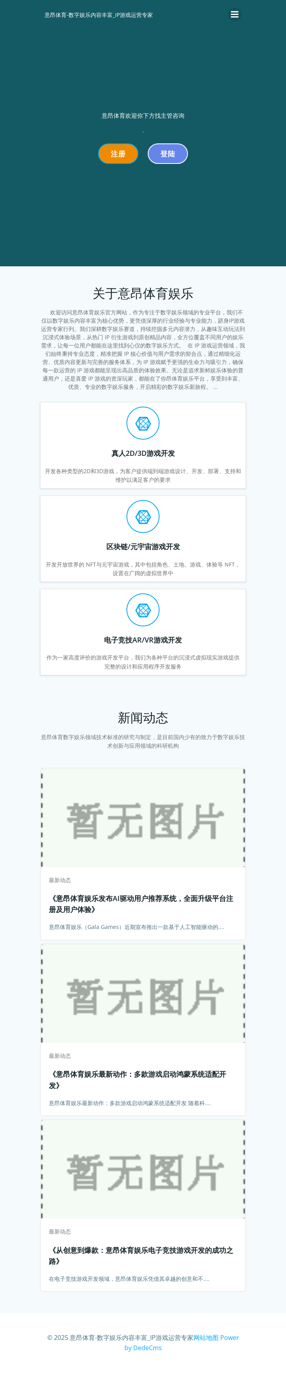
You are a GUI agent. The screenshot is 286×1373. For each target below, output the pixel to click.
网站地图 (206, 1337)
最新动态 (60, 880)
